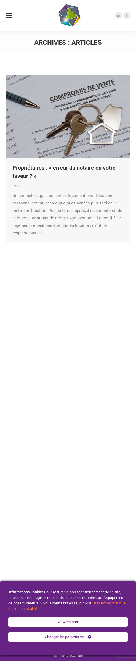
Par (15, 186)
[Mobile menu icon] (9, 15)
